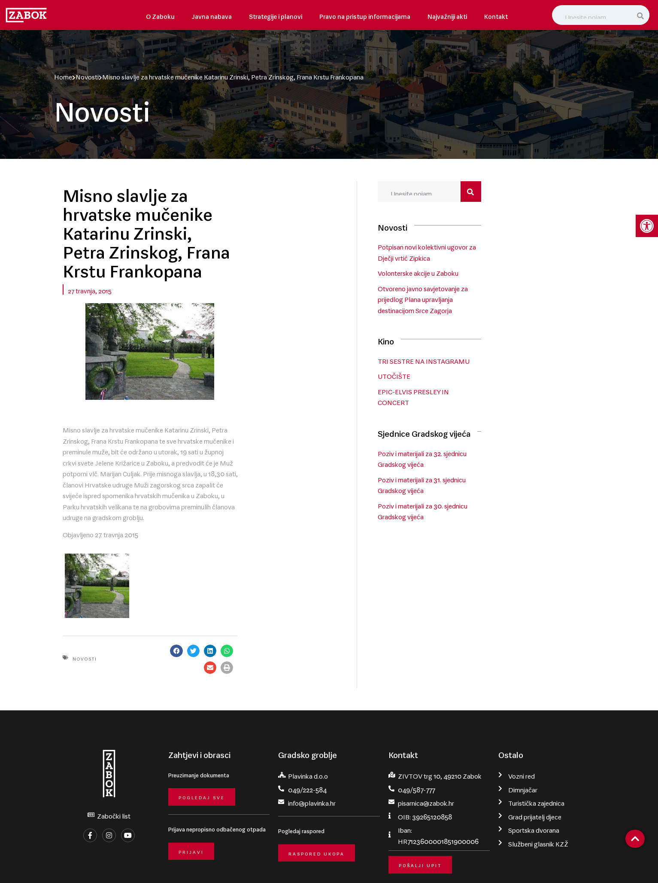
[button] (311, 572)
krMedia (592, 864)
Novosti (87, 75)
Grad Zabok (113, 864)
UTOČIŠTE (469, 376)
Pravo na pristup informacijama (364, 14)
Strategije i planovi (275, 14)
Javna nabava (212, 14)
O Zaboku (160, 14)
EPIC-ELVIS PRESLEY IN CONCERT (505, 392)
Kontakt (496, 14)
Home (63, 75)
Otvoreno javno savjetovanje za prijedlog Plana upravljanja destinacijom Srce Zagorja (511, 301)
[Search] (641, 15)
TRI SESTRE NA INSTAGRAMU (499, 361)
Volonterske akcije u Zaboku (493, 274)
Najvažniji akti (447, 14)
